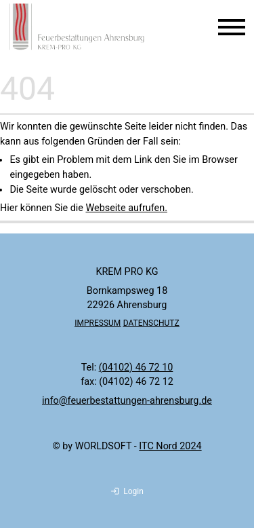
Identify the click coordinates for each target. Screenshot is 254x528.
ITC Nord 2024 (170, 446)
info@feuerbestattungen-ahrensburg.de (127, 401)
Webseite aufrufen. (126, 208)
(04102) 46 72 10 (136, 367)
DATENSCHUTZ (151, 323)
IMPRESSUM (98, 323)
